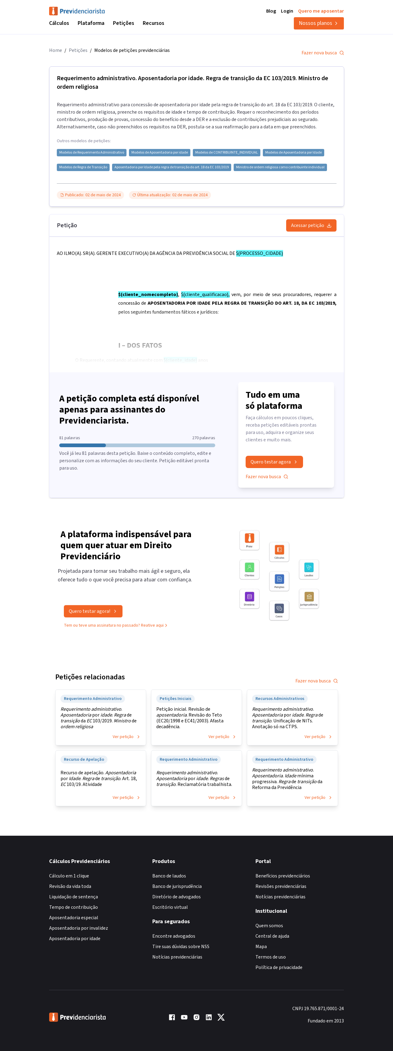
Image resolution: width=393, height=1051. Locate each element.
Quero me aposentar (321, 11)
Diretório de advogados (176, 897)
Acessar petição (311, 225)
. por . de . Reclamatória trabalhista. (194, 778)
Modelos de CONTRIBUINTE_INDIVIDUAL (226, 152)
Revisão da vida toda (70, 886)
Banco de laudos (169, 876)
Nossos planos (319, 23)
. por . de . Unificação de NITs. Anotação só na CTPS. (287, 718)
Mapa (261, 946)
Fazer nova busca (323, 52)
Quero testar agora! (93, 612)
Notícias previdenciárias (177, 957)
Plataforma (91, 23)
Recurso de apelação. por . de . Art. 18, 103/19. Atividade (98, 778)
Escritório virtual (170, 907)
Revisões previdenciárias (280, 886)
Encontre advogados (173, 936)
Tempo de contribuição (73, 907)
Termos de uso (270, 957)
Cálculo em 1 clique (69, 876)
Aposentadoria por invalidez (78, 928)
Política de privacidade (278, 967)
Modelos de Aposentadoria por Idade (293, 152)
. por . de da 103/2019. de (98, 718)
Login (287, 11)
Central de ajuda (272, 936)
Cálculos (59, 23)
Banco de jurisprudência (177, 886)
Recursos (153, 23)
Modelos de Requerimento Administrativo (91, 152)
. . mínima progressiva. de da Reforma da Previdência (287, 779)
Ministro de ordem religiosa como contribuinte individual (280, 167)
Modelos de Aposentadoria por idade (159, 152)
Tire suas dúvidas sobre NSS (180, 946)
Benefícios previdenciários (282, 876)
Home (55, 50)
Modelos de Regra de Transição (83, 167)
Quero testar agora (274, 462)
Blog (271, 11)
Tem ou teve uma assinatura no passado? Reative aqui (116, 627)
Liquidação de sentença (73, 897)
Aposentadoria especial (73, 917)
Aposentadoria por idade (74, 938)
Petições (123, 23)
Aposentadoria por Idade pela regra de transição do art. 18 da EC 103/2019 (172, 167)
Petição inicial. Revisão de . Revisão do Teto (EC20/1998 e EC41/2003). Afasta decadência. (190, 718)
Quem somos (269, 925)
